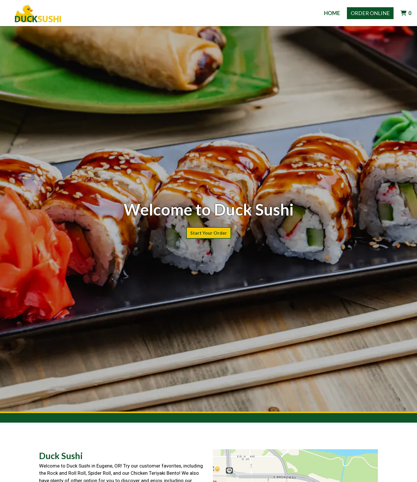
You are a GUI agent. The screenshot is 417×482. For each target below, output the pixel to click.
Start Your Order (208, 232)
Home (332, 13)
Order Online (370, 13)
